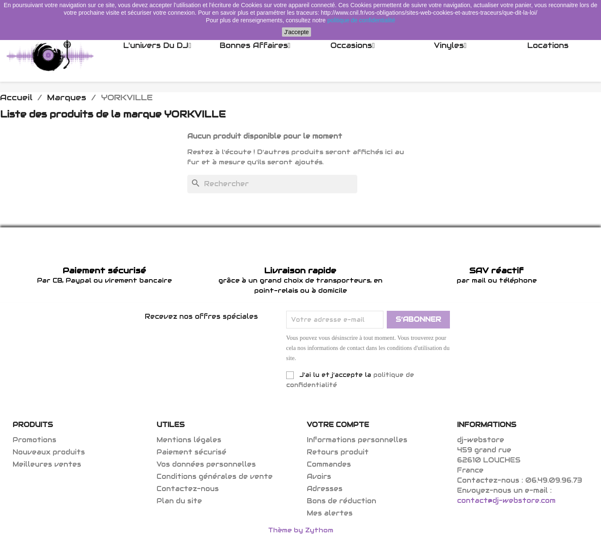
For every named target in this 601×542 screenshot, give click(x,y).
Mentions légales (189, 439)
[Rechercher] (272, 184)
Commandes (329, 464)
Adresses (325, 488)
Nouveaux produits (49, 452)
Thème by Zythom (300, 530)
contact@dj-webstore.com (506, 500)
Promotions (34, 439)
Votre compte (338, 424)
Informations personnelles (357, 439)
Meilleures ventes (47, 464)
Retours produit (338, 452)
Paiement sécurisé (191, 452)
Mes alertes (330, 513)
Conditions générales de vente (215, 476)
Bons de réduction (341, 501)
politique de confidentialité (361, 20)
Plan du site (179, 501)
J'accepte (296, 32)
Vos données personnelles (206, 464)
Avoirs (319, 476)
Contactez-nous (188, 488)
